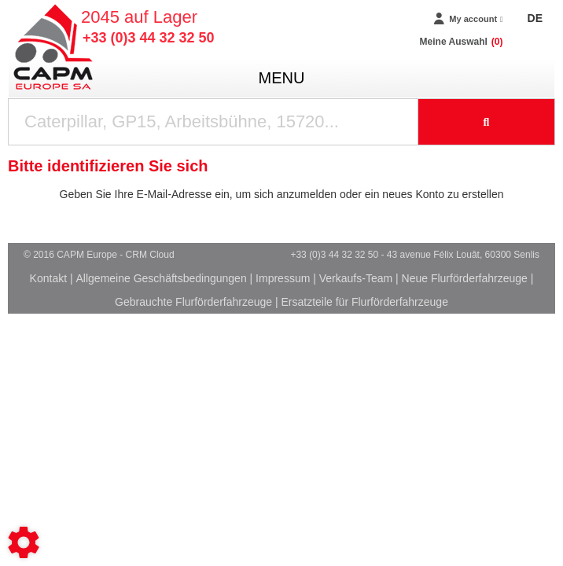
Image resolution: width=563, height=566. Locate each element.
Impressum (283, 278)
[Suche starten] (486, 121)
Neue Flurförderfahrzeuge (465, 278)
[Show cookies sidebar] (23, 542)
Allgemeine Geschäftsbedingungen (161, 278)
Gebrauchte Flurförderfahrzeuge (193, 302)
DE (535, 18)
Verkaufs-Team (355, 278)
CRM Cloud (150, 254)
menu (282, 77)
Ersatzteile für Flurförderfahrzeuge (364, 302)
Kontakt (48, 278)
